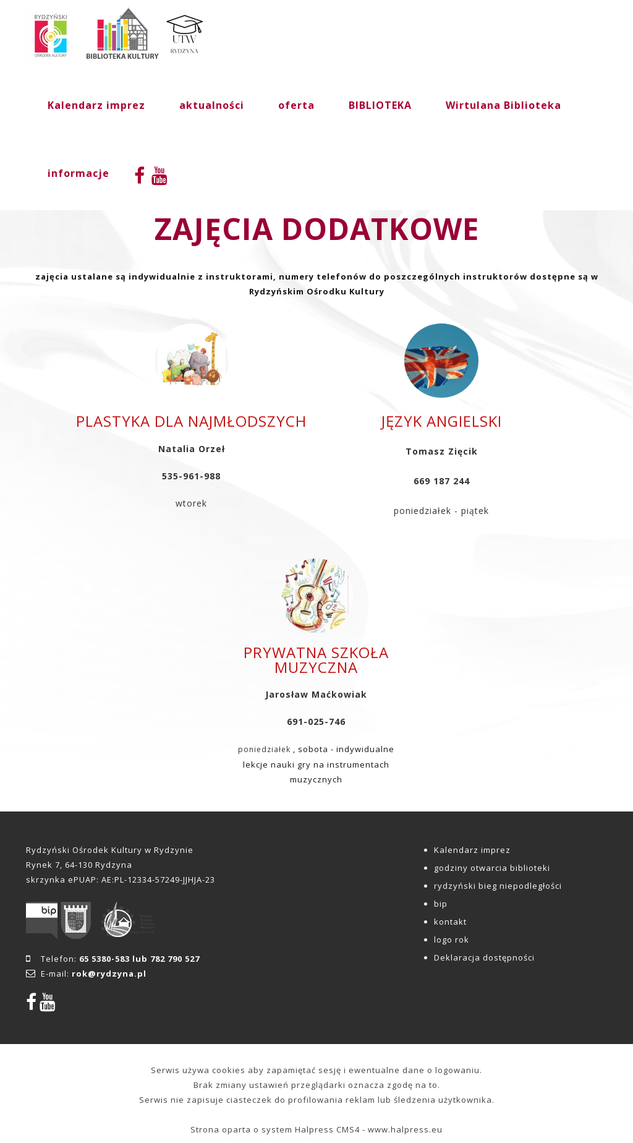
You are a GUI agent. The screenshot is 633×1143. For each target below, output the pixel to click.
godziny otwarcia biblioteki (492, 867)
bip (441, 903)
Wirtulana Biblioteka (503, 105)
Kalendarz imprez (96, 105)
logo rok (451, 939)
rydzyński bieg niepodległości (498, 885)
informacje (78, 173)
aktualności (211, 105)
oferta (296, 105)
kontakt (450, 921)
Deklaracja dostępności (484, 957)
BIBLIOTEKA (380, 105)
